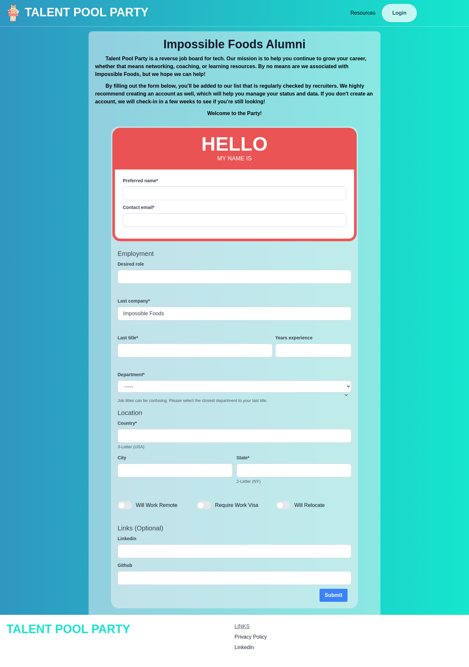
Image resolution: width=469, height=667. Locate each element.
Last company (134, 301)
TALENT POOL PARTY (77, 13)
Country (127, 423)
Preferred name (140, 180)
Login (399, 13)
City (122, 457)
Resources (362, 13)
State (242, 457)
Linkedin (127, 538)
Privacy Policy (250, 637)
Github (125, 565)
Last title (128, 337)
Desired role (131, 264)
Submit (333, 595)
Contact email (138, 207)
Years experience (293, 337)
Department (131, 374)
